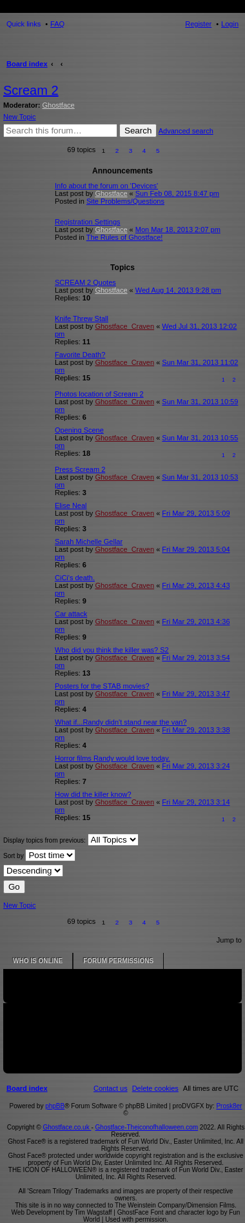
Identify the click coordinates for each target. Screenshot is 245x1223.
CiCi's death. (75, 578)
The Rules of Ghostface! (124, 237)
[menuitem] (155, 1088)
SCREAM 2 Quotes (85, 282)
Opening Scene (79, 430)
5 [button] (158, 150)
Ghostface (59, 105)
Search (138, 130)
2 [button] (117, 150)
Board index (27, 64)
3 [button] (131, 150)
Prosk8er (229, 1106)
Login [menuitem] (230, 24)
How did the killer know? (93, 794)
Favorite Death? (80, 354)
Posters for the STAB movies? (102, 686)
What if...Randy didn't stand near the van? (121, 722)
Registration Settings (88, 222)
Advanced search (186, 131)
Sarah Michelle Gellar (88, 541)
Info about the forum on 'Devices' (106, 186)
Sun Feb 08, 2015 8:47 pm (177, 193)
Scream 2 (31, 90)
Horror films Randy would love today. (112, 758)
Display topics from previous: (71, 840)
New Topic (19, 117)
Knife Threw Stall (81, 318)
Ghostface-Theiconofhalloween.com (147, 1127)
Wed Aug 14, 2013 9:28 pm (178, 290)
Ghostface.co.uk (67, 1127)
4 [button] (144, 150)
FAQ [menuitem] (57, 24)
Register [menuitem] (198, 24)
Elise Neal (71, 505)
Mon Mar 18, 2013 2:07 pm (177, 229)
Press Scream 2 (80, 469)
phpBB (54, 1106)
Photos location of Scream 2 (99, 394)
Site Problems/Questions (125, 201)
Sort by (39, 855)
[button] (172, 150)
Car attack (71, 614)
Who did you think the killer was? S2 (112, 650)
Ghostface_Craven (124, 326)
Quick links (23, 24)
